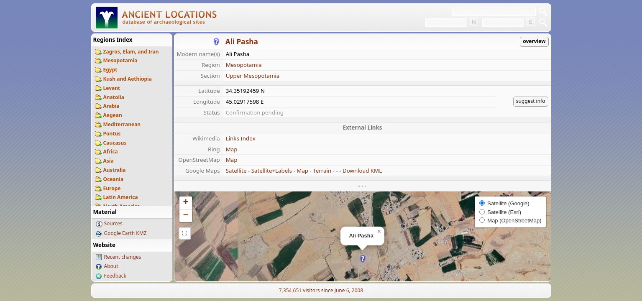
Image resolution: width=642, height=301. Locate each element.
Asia (108, 160)
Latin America (120, 197)
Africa (110, 151)
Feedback (115, 275)
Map (232, 149)
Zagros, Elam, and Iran (131, 51)
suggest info (530, 101)
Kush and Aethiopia (127, 78)
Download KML (362, 170)
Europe (112, 188)
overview (534, 41)
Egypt (110, 69)
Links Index (241, 138)
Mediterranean (122, 124)
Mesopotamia (120, 60)
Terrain (322, 170)
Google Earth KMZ (125, 233)
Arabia (111, 106)
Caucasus (115, 142)
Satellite (236, 170)
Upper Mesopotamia (253, 75)
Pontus (112, 133)
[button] (363, 258)
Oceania (113, 179)
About (111, 266)
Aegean (112, 115)
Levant (111, 88)
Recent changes (122, 256)
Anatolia (113, 97)
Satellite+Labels (271, 170)
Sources (113, 223)
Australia (114, 169)
